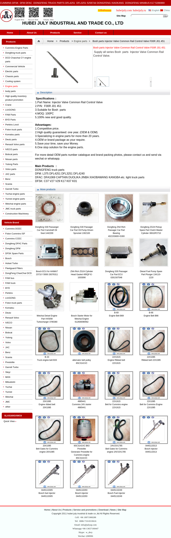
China (167, 10)
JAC (7, 347)
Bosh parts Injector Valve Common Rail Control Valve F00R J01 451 (129, 41)
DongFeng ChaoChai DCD (18, 273)
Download (103, 509)
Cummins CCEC (13, 238)
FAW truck (10, 283)
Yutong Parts (11, 164)
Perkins (9, 293)
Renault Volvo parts (15, 144)
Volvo (8, 342)
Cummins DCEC (13, 228)
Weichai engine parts (15, 203)
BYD (7, 288)
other (7, 406)
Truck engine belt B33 (47, 360)
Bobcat (8, 332)
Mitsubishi (10, 382)
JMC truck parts (13, 208)
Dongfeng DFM (12, 248)
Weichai (9, 397)
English (155, 10)
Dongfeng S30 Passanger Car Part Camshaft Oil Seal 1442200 (47, 230)
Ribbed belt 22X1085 (151, 360)
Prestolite (10, 362)
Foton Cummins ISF (15, 233)
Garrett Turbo (11, 189)
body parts (10, 91)
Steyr (7, 372)
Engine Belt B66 (151, 316)
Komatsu (9, 308)
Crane (8, 105)
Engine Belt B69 (116, 316)
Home (10, 32)
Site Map (121, 15)
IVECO (8, 322)
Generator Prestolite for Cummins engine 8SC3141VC (81, 455)
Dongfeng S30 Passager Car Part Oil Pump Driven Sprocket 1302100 (81, 230)
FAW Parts (10, 114)
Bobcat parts (11, 154)
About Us (32, 32)
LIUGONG (10, 109)
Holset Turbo (11, 263)
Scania (8, 184)
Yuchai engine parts (15, 194)
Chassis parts (12, 76)
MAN (7, 377)
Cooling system (13, 81)
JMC (7, 402)
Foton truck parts (13, 129)
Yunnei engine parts (15, 199)
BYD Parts (10, 119)
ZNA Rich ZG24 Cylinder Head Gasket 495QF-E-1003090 (81, 274)
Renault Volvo (12, 317)
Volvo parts (10, 169)
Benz (7, 179)
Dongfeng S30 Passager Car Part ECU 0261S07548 (116, 274)
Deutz (8, 312)
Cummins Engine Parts (16, 48)
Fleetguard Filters (14, 268)
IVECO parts (11, 149)
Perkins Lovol (12, 124)
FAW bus (9, 278)
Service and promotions (85, 509)
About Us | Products (62, 509)
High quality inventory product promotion (16, 98)
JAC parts (10, 174)
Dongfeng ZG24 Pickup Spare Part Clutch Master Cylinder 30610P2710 (151, 230)
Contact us (101, 32)
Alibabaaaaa (104, 10)
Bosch (8, 258)
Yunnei (8, 392)
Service (77, 32)
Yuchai (8, 387)
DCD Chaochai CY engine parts (18, 59)
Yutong (8, 337)
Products (55, 32)
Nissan (8, 327)
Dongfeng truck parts (15, 53)
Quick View (9, 421)
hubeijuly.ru (139, 10)
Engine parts (11, 86)
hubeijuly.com (124, 10)
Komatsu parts (12, 134)
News (113, 509)
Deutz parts (11, 139)
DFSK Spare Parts (14, 253)
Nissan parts (11, 159)
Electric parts (11, 71)
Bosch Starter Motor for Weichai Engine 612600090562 (81, 319)
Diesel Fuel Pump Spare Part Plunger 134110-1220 (151, 274)
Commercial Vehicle (15, 66)
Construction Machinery (17, 213)
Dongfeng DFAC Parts (16, 243)
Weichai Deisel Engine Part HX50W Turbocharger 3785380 (47, 319)
